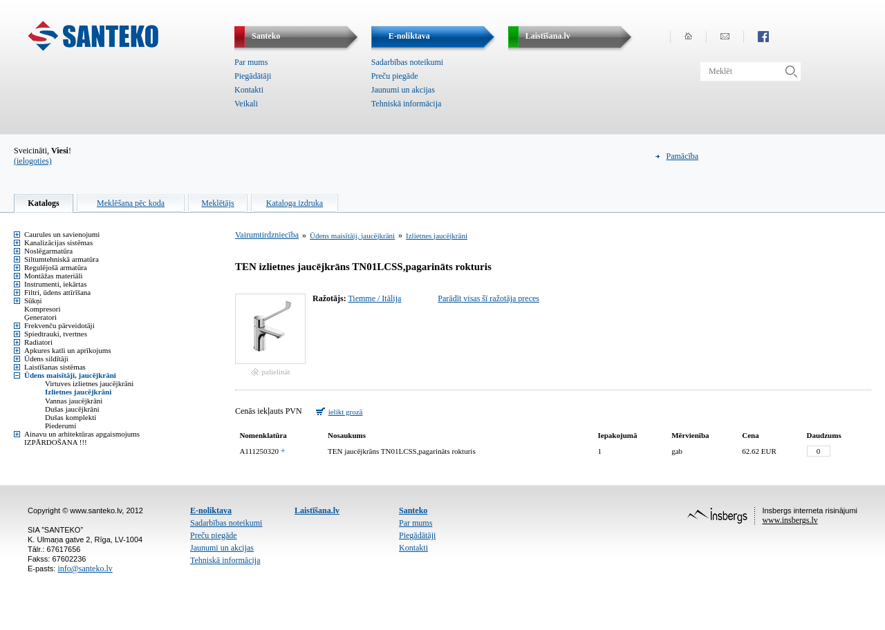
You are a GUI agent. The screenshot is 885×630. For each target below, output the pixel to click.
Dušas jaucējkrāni (72, 409)
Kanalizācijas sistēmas (58, 242)
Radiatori (38, 342)
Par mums (251, 62)
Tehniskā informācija (406, 103)
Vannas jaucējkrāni (73, 401)
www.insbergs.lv (789, 520)
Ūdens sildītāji (46, 358)
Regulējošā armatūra (55, 267)
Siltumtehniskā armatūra (61, 259)
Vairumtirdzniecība (267, 235)
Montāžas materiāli (53, 275)
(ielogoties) (33, 161)
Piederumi (60, 425)
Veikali (246, 103)
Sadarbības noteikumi (407, 62)
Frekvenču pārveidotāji (59, 325)
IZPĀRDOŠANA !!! (55, 442)
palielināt (276, 372)
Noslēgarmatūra (48, 251)
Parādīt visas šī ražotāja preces (488, 298)
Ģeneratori (40, 317)
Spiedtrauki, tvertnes (55, 334)
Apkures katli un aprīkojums (67, 350)
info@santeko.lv (84, 568)
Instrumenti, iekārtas (55, 284)
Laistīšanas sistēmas (55, 367)
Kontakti (248, 90)
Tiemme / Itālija (374, 298)
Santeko (413, 510)
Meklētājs (217, 203)
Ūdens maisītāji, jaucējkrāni (70, 375)
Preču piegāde (394, 76)
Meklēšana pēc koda (131, 203)
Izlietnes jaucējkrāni (78, 392)
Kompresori (42, 309)
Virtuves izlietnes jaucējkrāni (89, 383)
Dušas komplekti (70, 417)
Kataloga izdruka (294, 203)
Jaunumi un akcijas (403, 90)
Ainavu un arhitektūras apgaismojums (82, 434)
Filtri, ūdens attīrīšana (57, 292)
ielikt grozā (345, 412)
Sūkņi (33, 300)
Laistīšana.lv (317, 510)
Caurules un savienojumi (62, 234)
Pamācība (683, 156)
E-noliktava (211, 510)
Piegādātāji (252, 76)
